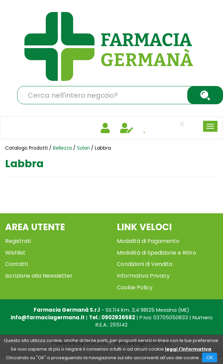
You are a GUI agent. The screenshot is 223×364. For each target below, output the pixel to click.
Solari (83, 147)
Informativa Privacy (143, 276)
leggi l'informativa (188, 349)
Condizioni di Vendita (144, 264)
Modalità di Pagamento (148, 241)
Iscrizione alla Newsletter (39, 276)
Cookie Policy (135, 287)
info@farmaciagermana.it (48, 317)
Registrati (18, 241)
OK (209, 357)
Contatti (16, 264)
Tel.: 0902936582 (112, 317)
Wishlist (15, 253)
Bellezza (62, 147)
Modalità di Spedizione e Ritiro (156, 253)
